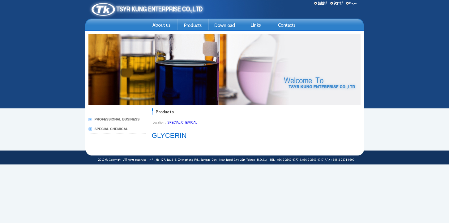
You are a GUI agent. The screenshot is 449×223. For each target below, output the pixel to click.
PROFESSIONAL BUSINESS (117, 119)
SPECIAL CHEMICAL (111, 129)
